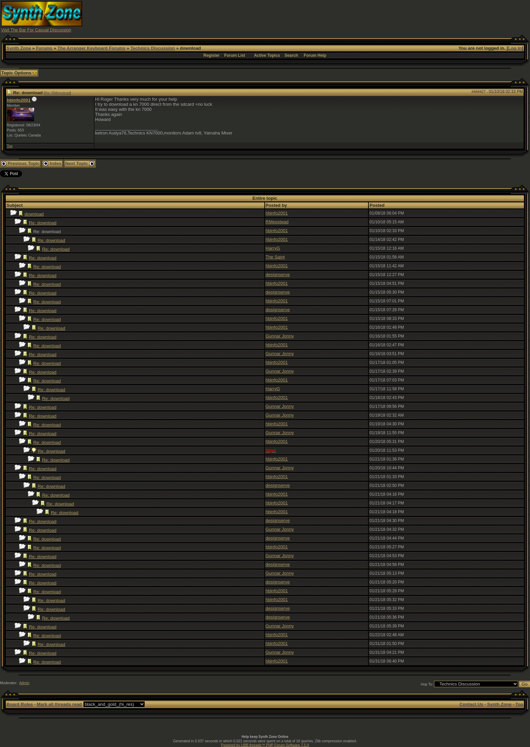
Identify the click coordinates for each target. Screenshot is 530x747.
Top (10, 146)
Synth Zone (18, 48)
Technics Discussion (152, 48)
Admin (24, 683)
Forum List (234, 55)
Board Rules (19, 704)
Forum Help (315, 55)
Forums (44, 48)
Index (52, 163)
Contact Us (471, 704)
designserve (278, 274)
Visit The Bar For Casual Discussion (36, 29)
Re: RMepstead (57, 93)
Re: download (42, 222)
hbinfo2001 (18, 100)
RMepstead (277, 221)
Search (291, 55)
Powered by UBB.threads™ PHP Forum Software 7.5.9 (265, 745)
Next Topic (79, 163)
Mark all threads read (59, 704)
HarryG (273, 248)
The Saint (275, 256)
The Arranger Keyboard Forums (91, 48)
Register (211, 55)
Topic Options (19, 72)
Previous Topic (20, 163)
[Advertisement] (397, 16)
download (34, 214)
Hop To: (427, 684)
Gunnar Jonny (280, 336)
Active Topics (267, 55)
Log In (515, 48)
